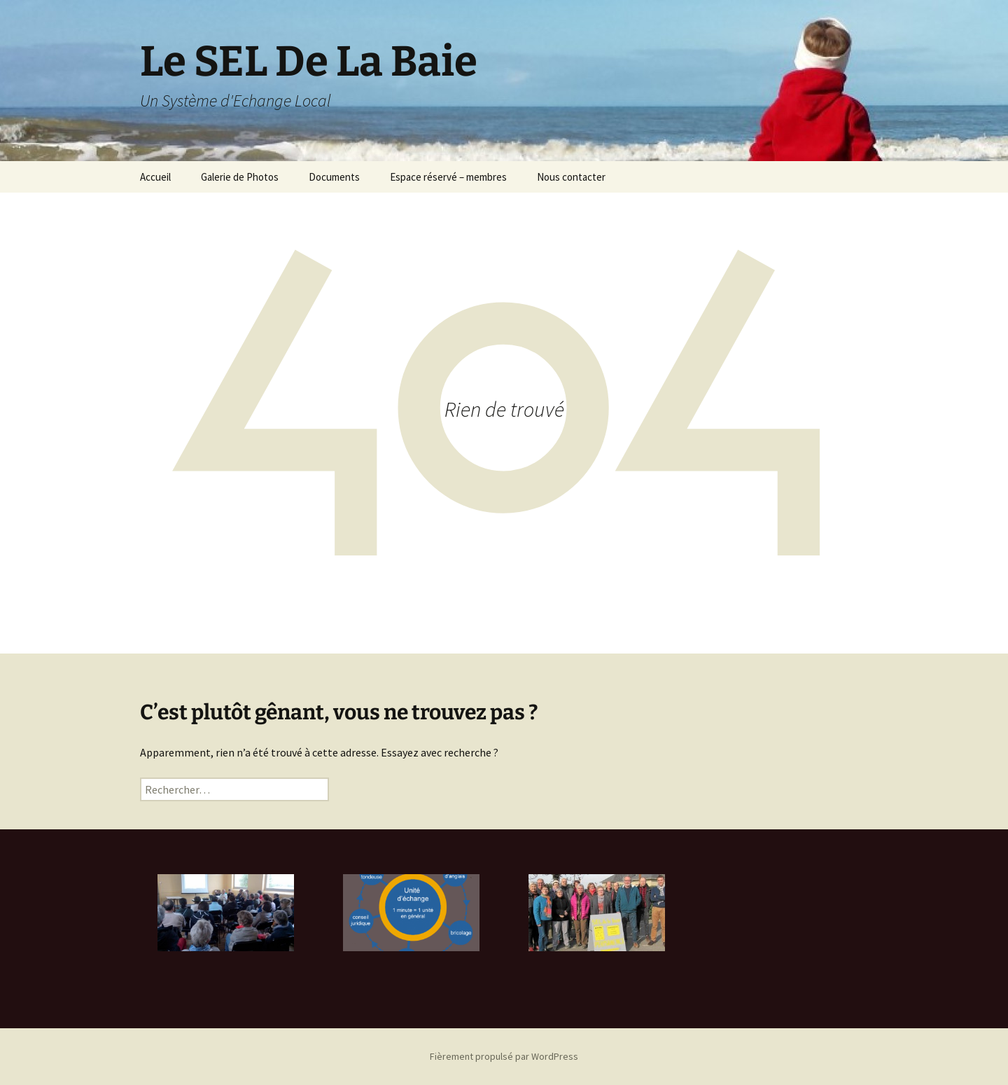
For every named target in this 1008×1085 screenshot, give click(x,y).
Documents (334, 177)
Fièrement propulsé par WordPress (504, 1056)
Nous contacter (571, 177)
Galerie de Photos (240, 177)
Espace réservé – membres (448, 177)
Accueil (155, 177)
